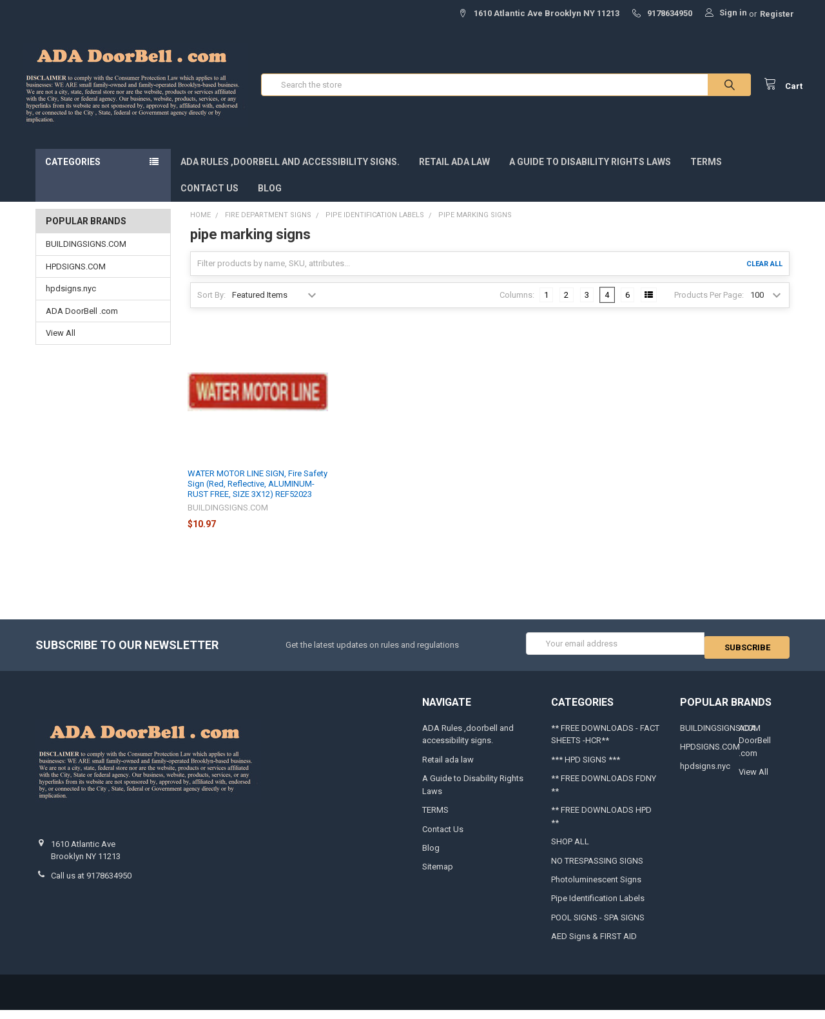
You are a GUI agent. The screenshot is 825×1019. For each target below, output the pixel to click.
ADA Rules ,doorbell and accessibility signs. (290, 175)
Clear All (764, 276)
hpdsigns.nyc (71, 301)
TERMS (706, 175)
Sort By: (211, 307)
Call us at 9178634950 (91, 884)
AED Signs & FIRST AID (594, 945)
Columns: (517, 307)
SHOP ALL (570, 850)
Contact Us (209, 201)
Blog (270, 201)
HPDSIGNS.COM (76, 279)
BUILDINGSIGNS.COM (86, 257)
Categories (73, 175)
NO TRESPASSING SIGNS (597, 869)
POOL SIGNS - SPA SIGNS (598, 926)
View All (60, 346)
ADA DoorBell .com (82, 324)
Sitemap (437, 875)
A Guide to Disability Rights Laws (590, 175)
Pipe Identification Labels (598, 907)
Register (777, 14)
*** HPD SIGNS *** (585, 768)
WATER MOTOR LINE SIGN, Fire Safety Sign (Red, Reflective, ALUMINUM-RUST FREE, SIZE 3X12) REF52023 (257, 496)
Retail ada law (454, 175)
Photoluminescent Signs (596, 888)
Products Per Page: (709, 307)
